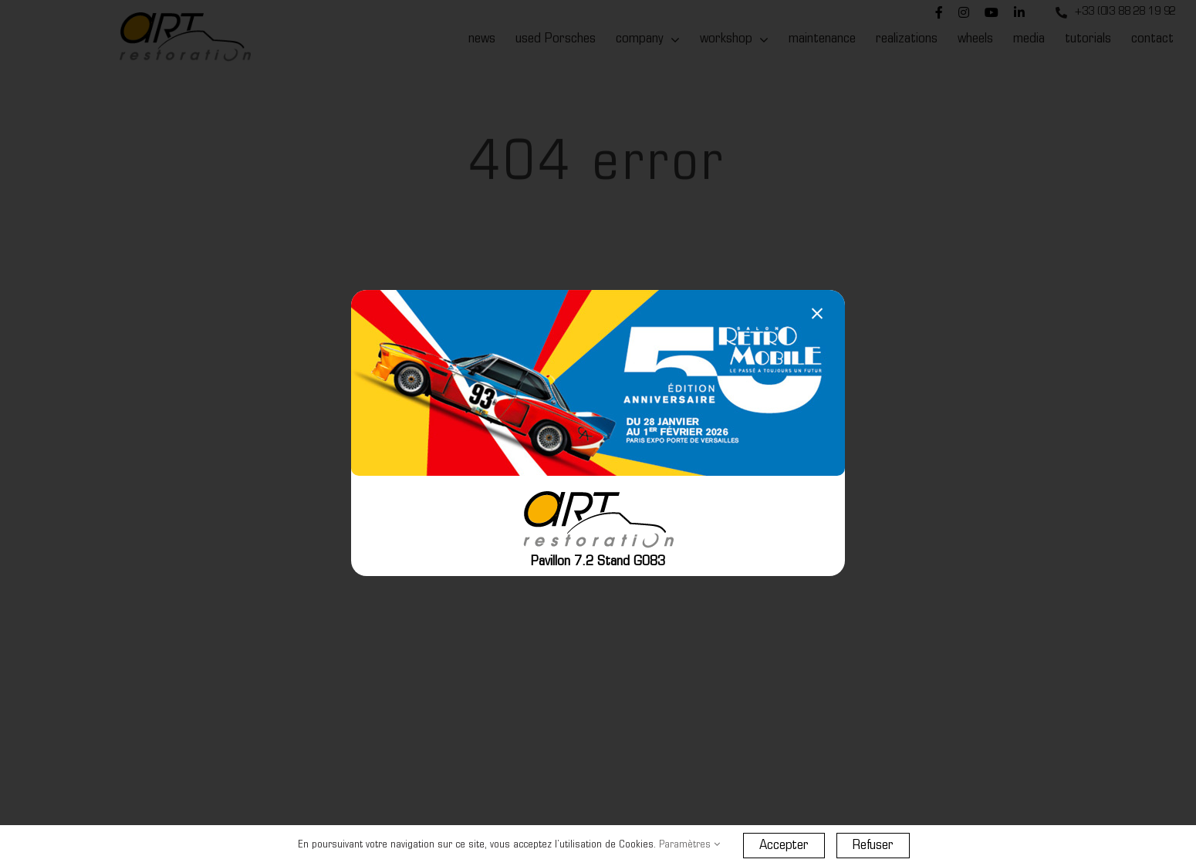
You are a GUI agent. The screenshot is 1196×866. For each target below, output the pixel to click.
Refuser (873, 845)
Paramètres (689, 845)
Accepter (784, 845)
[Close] (817, 313)
